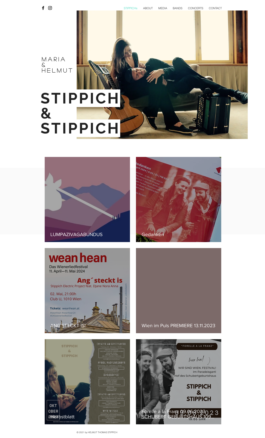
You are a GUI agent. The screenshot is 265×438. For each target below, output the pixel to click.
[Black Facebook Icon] (43, 7)
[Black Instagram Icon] (50, 7)
